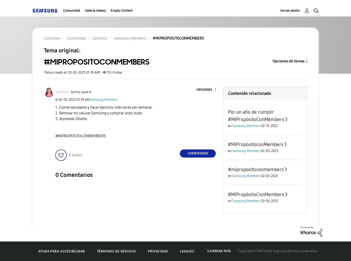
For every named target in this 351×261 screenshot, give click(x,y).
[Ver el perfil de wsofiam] (62, 92)
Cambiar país (219, 251)
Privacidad (158, 251)
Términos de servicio (116, 251)
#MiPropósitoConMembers (256, 194)
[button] (207, 90)
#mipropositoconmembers (256, 169)
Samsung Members (104, 100)
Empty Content (122, 11)
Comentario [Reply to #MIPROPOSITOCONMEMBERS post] (198, 153)
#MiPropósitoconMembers (256, 144)
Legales (187, 251)
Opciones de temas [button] (289, 61)
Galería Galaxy (95, 11)
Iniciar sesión (290, 11)
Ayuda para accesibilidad (61, 251)
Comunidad (71, 11)
